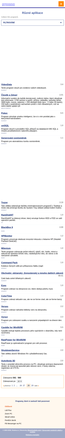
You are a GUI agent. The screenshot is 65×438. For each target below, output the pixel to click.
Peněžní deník (10, 420)
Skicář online (10, 417)
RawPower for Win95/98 (13, 340)
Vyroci (4, 317)
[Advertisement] (26, 55)
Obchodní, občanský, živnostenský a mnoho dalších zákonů (32, 273)
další (36, 385)
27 (24, 386)
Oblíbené (8, 406)
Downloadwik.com (34, 430)
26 (21, 386)
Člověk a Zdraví (9, 95)
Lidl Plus (8, 410)
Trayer (4, 202)
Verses (4, 306)
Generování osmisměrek (13, 138)
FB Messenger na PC (13, 424)
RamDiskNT (7, 215)
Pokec (4, 113)
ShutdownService (10, 350)
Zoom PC (8, 414)
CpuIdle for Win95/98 (12, 327)
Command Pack (9, 262)
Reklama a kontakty (32, 435)
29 (32, 386)
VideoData (6, 84)
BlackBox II (7, 227)
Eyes (3, 285)
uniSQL (5, 125)
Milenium (6, 248)
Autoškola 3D (8, 361)
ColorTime (6, 296)
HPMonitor (6, 236)
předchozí (7, 385)
